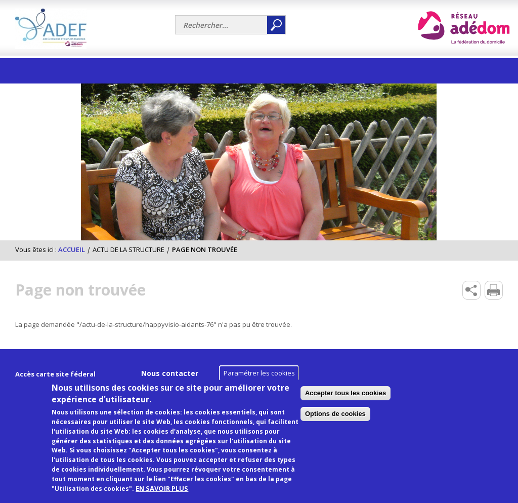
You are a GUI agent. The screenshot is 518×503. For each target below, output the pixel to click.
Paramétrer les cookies (259, 382)
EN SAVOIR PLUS (162, 497)
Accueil (71, 249)
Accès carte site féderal (55, 374)
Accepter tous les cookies (418, 402)
